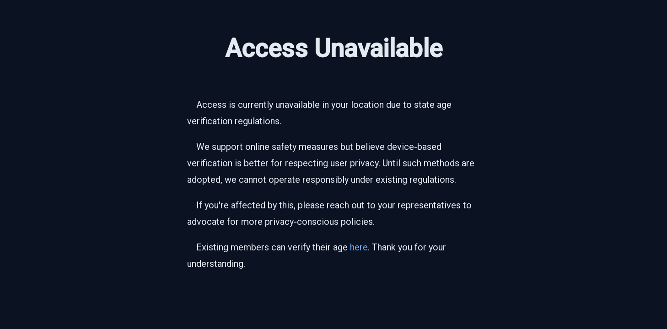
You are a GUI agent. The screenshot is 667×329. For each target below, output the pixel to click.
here (359, 247)
